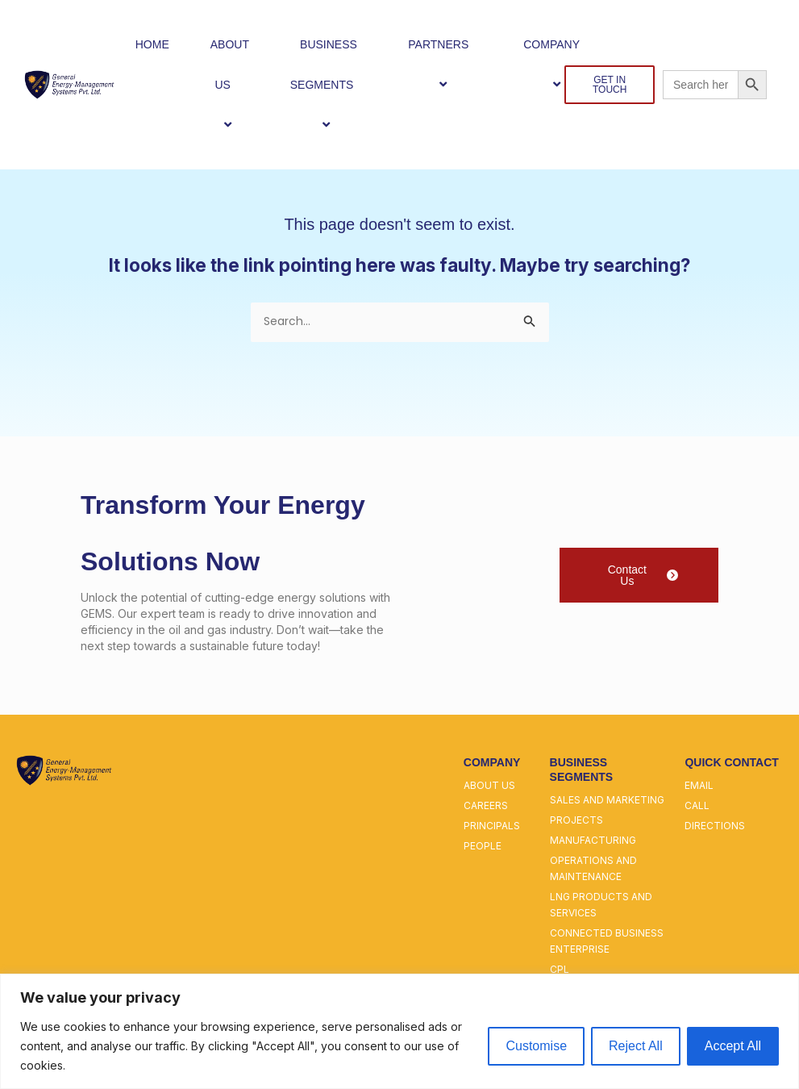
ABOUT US (229, 85)
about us (489, 787)
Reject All (636, 1046)
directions (715, 827)
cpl (559, 971)
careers (486, 807)
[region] (399, 1031)
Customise (536, 1046)
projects (576, 822)
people (482, 847)
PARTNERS (445, 64)
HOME (152, 44)
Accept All (733, 1046)
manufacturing (593, 842)
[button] (237, 84)
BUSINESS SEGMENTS (329, 85)
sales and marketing (607, 801)
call (697, 807)
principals (492, 827)
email (699, 787)
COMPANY (558, 64)
